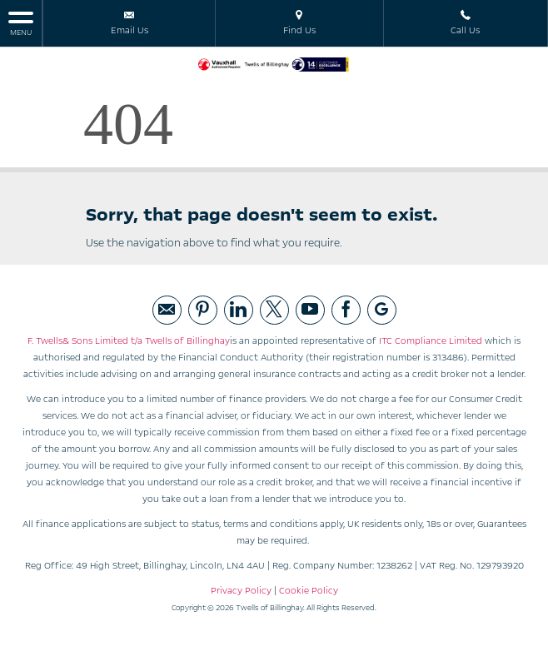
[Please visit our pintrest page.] (202, 310)
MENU (20, 22)
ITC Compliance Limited (430, 341)
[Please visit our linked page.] (238, 310)
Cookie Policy (308, 590)
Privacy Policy (241, 590)
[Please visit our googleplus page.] (381, 310)
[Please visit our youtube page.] (310, 310)
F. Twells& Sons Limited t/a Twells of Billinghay (128, 341)
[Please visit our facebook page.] (346, 310)
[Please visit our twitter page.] (274, 310)
